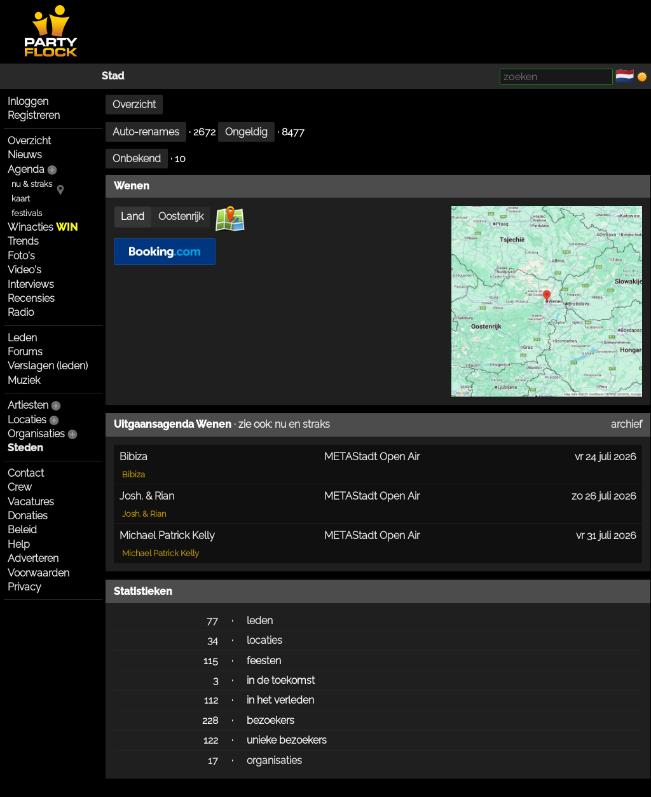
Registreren (34, 115)
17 (213, 760)
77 (212, 621)
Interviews (31, 284)
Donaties (28, 516)
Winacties (43, 227)
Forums (25, 352)
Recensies (31, 298)
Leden (22, 338)
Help (19, 544)
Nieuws (25, 155)
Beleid (22, 530)
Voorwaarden (38, 573)
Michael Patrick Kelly (160, 553)
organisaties (274, 760)
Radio (21, 312)
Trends (23, 241)
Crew (20, 487)
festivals (26, 213)
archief (626, 424)
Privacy (24, 587)
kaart (20, 198)
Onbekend (137, 159)
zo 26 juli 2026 (604, 496)
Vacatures (31, 502)
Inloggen (28, 101)
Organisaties (36, 434)
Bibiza (133, 474)
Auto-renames (146, 132)
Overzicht (29, 141)
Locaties (27, 420)
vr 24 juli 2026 (605, 457)
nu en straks (302, 424)
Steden (25, 448)
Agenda (26, 169)
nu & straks (31, 184)
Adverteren (33, 558)
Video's (24, 270)
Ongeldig (246, 132)
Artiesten (28, 405)
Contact (26, 473)
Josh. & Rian (144, 514)
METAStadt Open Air (372, 457)
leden (260, 621)
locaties (264, 640)
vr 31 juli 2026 (606, 535)
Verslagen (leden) (48, 366)
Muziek (24, 380)
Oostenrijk (180, 216)
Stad (113, 76)
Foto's (21, 256)
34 (212, 640)
